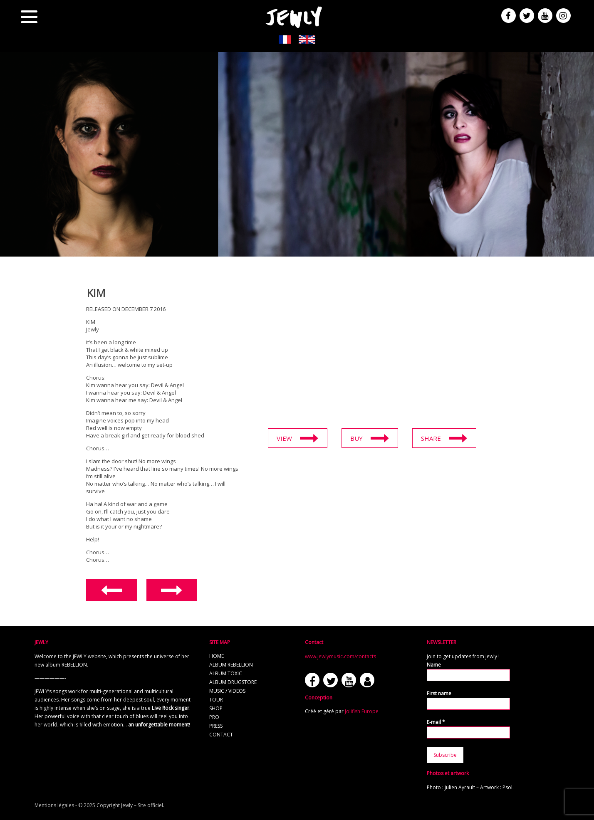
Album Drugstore (233, 682)
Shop (216, 708)
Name (434, 664)
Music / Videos (227, 690)
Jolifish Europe (362, 711)
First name (439, 693)
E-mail (436, 722)
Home (216, 655)
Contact (221, 734)
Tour (216, 699)
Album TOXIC (225, 673)
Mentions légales (54, 805)
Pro (214, 717)
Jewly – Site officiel (142, 805)
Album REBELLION (231, 664)
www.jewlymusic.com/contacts (340, 656)
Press (216, 725)
